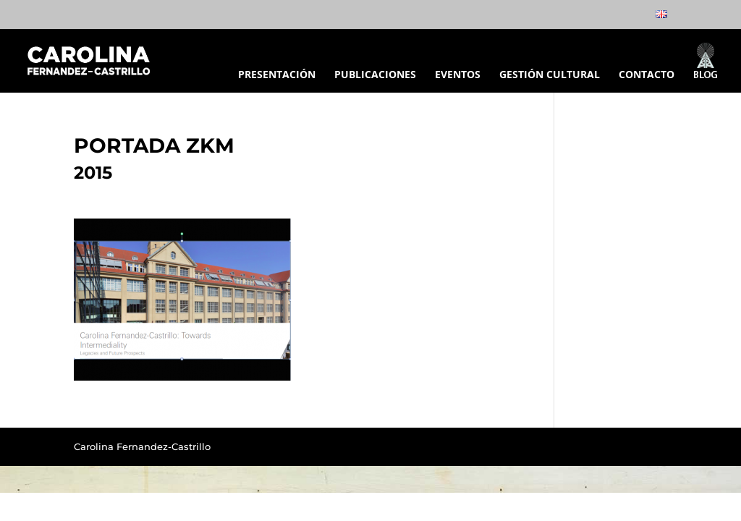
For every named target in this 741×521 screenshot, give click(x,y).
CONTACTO (646, 75)
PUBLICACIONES (375, 75)
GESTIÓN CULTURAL (549, 75)
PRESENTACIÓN (277, 75)
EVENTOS (457, 75)
